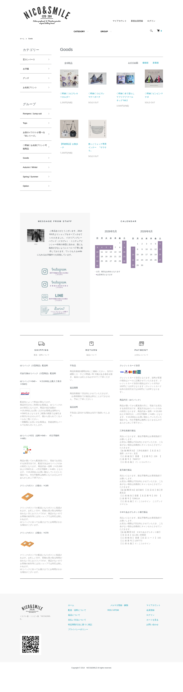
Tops (25, 132)
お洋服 (27, 70)
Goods (31, 39)
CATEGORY (79, 31)
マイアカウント (120, 21)
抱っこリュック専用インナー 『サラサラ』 (97, 147)
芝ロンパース (30, 59)
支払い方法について (90, 641)
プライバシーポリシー (91, 651)
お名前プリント (32, 90)
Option (26, 206)
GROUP (104, 31)
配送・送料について (90, 631)
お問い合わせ (155, 646)
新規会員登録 (137, 21)
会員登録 (153, 631)
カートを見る (155, 641)
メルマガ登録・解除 (127, 626)
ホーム (22, 39)
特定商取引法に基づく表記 (93, 646)
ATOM (126, 631)
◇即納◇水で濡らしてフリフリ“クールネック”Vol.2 (126, 96)
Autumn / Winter (32, 186)
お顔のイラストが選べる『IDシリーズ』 (33, 147)
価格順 (145, 63)
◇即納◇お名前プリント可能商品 (33, 163)
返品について (87, 636)
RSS (120, 631)
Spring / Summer (32, 196)
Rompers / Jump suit (32, 120)
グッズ (27, 80)
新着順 (156, 63)
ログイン (151, 21)
